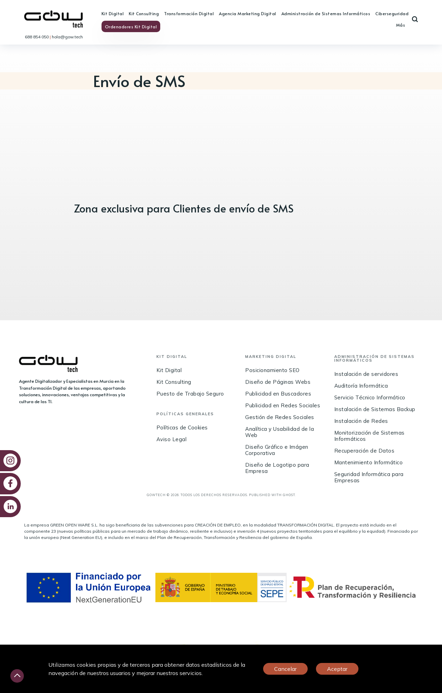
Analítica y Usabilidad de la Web (279, 432)
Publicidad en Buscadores (278, 393)
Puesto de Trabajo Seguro (190, 393)
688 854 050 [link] (37, 36)
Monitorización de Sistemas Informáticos (369, 435)
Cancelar (285, 668)
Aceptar (337, 668)
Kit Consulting (144, 13)
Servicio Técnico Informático (369, 397)
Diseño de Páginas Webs (277, 382)
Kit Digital (113, 13)
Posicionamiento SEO (272, 370)
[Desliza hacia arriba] (17, 676)
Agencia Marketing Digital (247, 13)
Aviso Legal (171, 439)
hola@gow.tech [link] (67, 36)
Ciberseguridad (392, 13)
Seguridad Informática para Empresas (369, 477)
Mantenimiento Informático (368, 462)
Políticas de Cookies (182, 427)
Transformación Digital (189, 13)
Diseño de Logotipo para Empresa (277, 468)
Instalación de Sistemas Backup (374, 409)
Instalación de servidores (366, 374)
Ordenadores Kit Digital (131, 26)
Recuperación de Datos (364, 450)
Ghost (289, 495)
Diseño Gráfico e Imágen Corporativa (276, 450)
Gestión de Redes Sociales (279, 417)
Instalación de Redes (361, 421)
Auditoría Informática (361, 385)
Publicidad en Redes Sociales (282, 405)
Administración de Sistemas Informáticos (326, 13)
